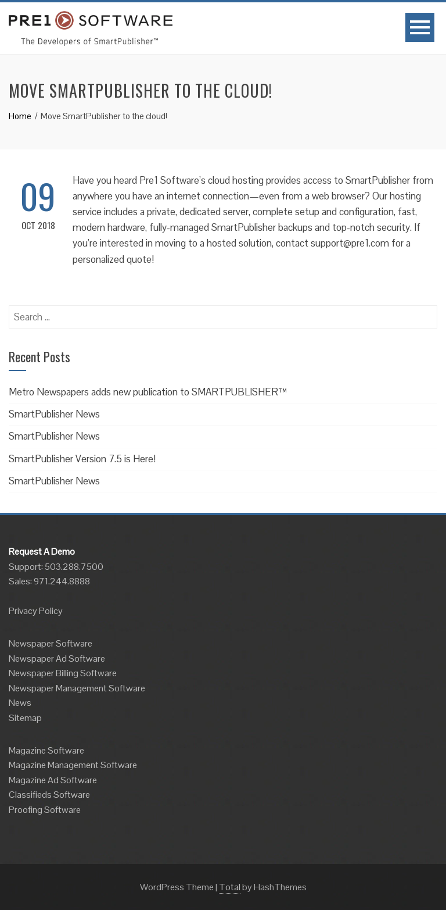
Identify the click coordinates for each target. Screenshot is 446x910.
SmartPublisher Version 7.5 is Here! (82, 458)
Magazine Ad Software (53, 780)
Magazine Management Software (73, 765)
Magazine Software (46, 750)
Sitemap (25, 718)
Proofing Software (45, 810)
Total (229, 887)
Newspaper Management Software (77, 688)
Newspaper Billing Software (63, 673)
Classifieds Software (49, 794)
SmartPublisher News (54, 414)
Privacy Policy (36, 611)
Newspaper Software (50, 643)
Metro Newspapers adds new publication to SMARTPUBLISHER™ (148, 392)
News (20, 703)
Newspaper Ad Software (57, 658)
